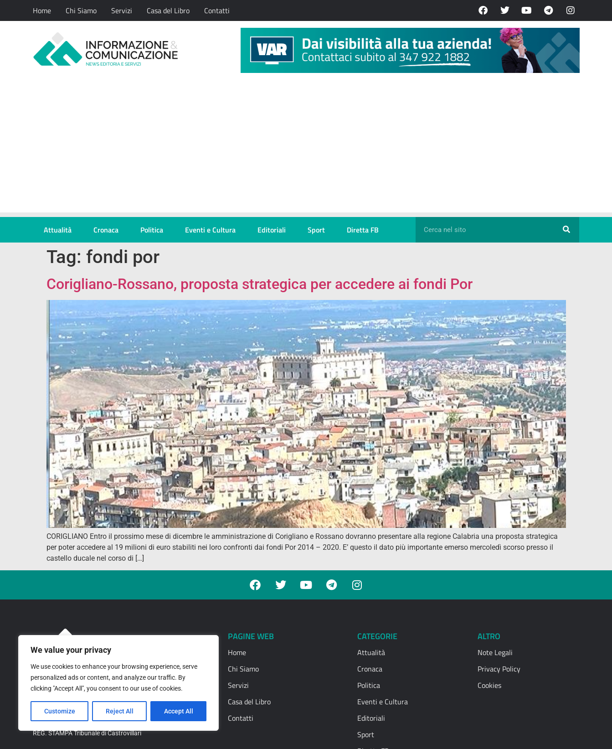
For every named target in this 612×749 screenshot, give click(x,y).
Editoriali (271, 229)
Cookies (489, 685)
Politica (151, 229)
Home (42, 10)
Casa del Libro (168, 10)
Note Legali (495, 652)
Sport (316, 229)
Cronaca (105, 229)
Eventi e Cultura (210, 229)
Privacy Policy (499, 668)
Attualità (58, 229)
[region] (118, 683)
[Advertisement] (306, 148)
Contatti (217, 10)
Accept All (178, 711)
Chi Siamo (81, 10)
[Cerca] (566, 230)
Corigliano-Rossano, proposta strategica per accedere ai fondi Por (259, 284)
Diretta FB (363, 229)
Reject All (120, 711)
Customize (59, 711)
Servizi (121, 10)
